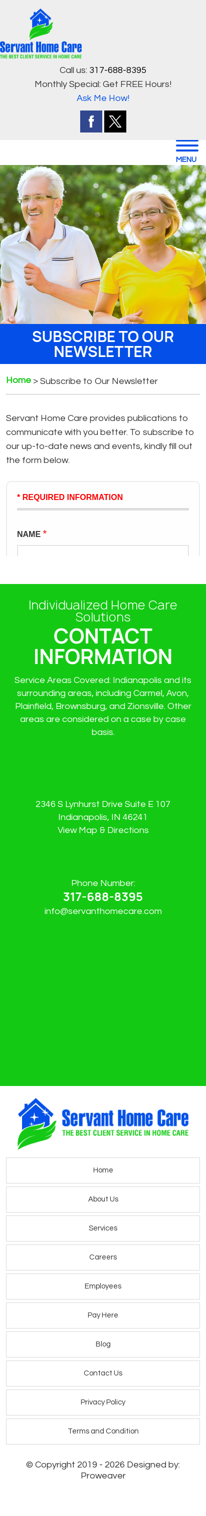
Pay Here (103, 1315)
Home (103, 1170)
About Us (103, 1199)
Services (103, 1228)
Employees (103, 1286)
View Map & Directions (103, 830)
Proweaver (103, 1475)
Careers (103, 1257)
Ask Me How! (103, 98)
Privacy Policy (103, 1402)
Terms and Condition (103, 1431)
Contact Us (103, 1373)
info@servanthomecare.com (103, 911)
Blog (103, 1344)
